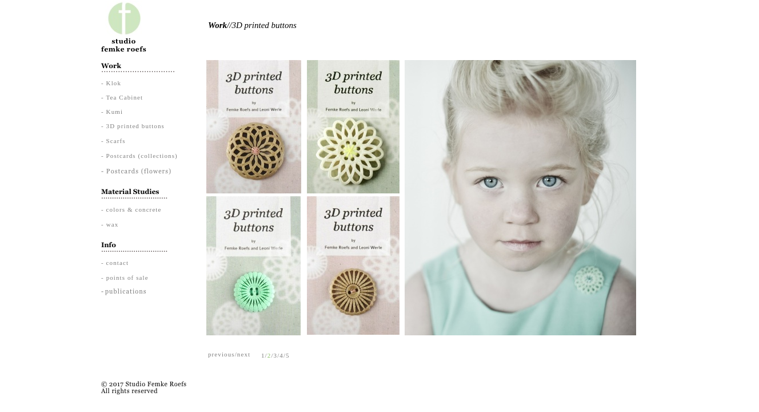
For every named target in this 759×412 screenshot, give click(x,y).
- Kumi (112, 111)
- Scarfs (113, 140)
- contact (115, 262)
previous (221, 354)
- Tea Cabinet (122, 97)
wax (112, 224)
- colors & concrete (131, 209)
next (243, 354)
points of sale (127, 277)
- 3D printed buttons (133, 125)
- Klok (111, 83)
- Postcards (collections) (139, 155)
